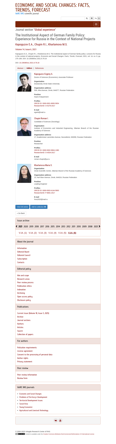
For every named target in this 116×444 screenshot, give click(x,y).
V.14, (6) (72, 233)
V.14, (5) (62, 233)
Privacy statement (24, 361)
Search (20, 331)
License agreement (25, 351)
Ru (96, 18)
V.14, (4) (52, 233)
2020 (26, 226)
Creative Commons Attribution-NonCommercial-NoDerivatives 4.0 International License (68, 434)
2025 (96, 226)
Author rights (22, 358)
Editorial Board (23, 252)
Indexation (21, 289)
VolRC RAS (19, 13)
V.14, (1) (23, 233)
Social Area (23, 404)
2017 (42, 226)
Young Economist (25, 407)
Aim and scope (23, 275)
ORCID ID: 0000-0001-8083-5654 (46, 103)
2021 (20, 226)
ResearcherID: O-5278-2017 (44, 106)
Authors (29, 68)
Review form (22, 378)
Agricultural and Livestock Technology (33, 410)
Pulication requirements (27, 347)
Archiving (21, 293)
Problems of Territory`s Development (33, 397)
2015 (53, 226)
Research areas (23, 279)
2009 (84, 226)
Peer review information (27, 375)
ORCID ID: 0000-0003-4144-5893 (46, 190)
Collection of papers (25, 334)
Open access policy (25, 296)
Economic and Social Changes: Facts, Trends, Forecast (52, 7)
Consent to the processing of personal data (34, 354)
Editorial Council (23, 255)
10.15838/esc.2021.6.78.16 (29, 63)
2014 (58, 226)
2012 (68, 226)
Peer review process (25, 282)
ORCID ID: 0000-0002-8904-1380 (46, 150)
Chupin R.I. (40, 44)
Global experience (45, 29)
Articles (20, 327)
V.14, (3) (43, 233)
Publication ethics (24, 286)
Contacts (20, 262)
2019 (31, 226)
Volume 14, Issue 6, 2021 (26, 49)
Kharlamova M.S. (57, 44)
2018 (37, 226)
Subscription (22, 259)
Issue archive (23, 220)
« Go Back (21, 213)
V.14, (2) (33, 233)
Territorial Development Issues (31, 400)
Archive (20, 317)
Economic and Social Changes (30, 394)
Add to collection (39, 207)
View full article (22, 207)
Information (22, 248)
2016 (47, 226)
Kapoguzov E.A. (24, 44)
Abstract (20, 68)
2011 (73, 226)
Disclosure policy (24, 300)
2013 (63, 226)
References (39, 68)
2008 (90, 226)
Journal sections (23, 320)
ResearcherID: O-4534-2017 (44, 153)
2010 (79, 226)
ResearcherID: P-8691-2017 (44, 193)
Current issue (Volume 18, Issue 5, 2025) (33, 313)
